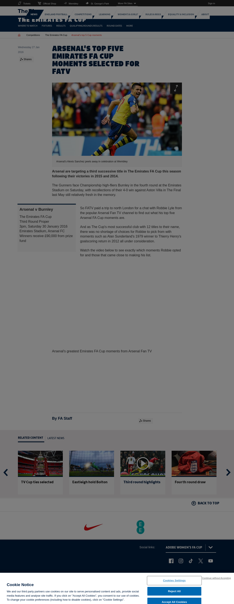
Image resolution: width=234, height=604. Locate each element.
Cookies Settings (174, 582)
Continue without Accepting (216, 580)
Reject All (174, 593)
